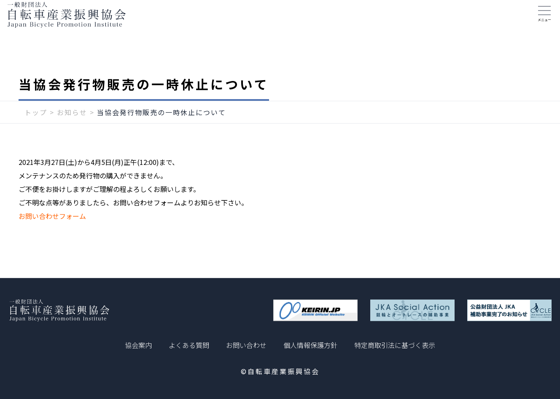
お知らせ (72, 125)
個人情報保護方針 (310, 345)
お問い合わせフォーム (52, 229)
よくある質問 (189, 345)
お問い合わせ (246, 345)
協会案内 (138, 345)
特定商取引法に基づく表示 (394, 345)
